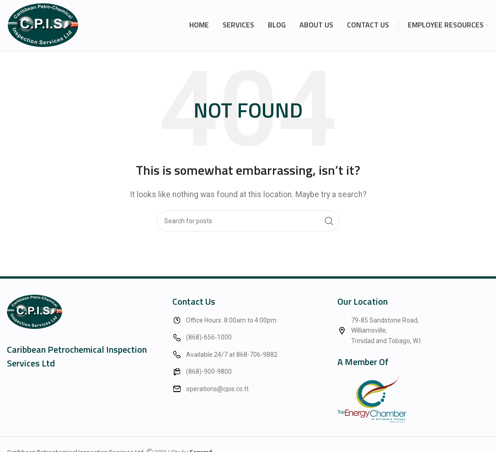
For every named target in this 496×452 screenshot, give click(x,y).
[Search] (248, 220)
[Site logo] (43, 24)
